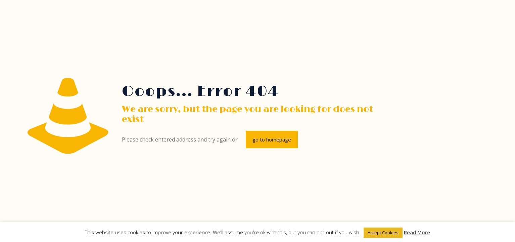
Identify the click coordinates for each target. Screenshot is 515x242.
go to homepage (271, 139)
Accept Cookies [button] (383, 233)
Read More (417, 232)
